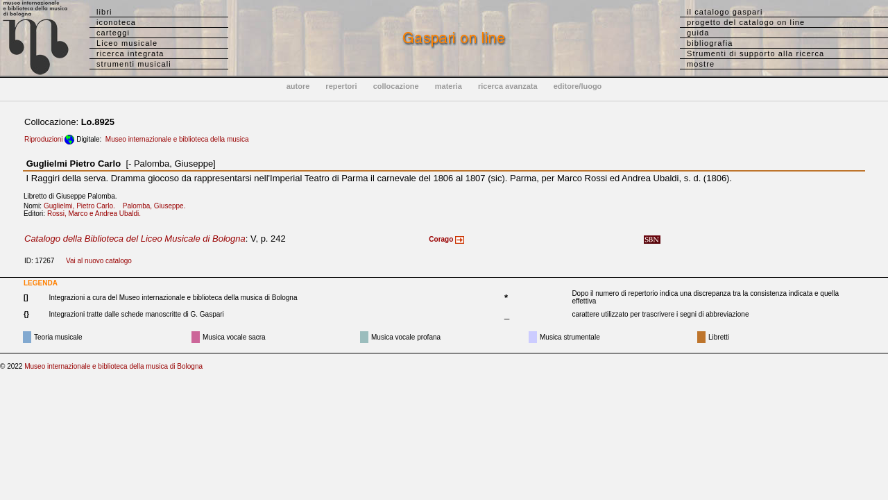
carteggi (113, 32)
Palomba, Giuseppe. (157, 206)
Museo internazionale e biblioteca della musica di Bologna (113, 366)
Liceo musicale (126, 43)
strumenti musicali (133, 64)
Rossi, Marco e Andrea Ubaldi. (96, 213)
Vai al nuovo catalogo (99, 261)
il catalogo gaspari (725, 12)
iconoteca (116, 22)
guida (698, 32)
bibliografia (710, 43)
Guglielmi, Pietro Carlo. (82, 206)
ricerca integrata (130, 53)
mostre (701, 64)
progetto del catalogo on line (746, 22)
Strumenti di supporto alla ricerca (755, 53)
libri (104, 12)
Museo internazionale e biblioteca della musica (177, 139)
